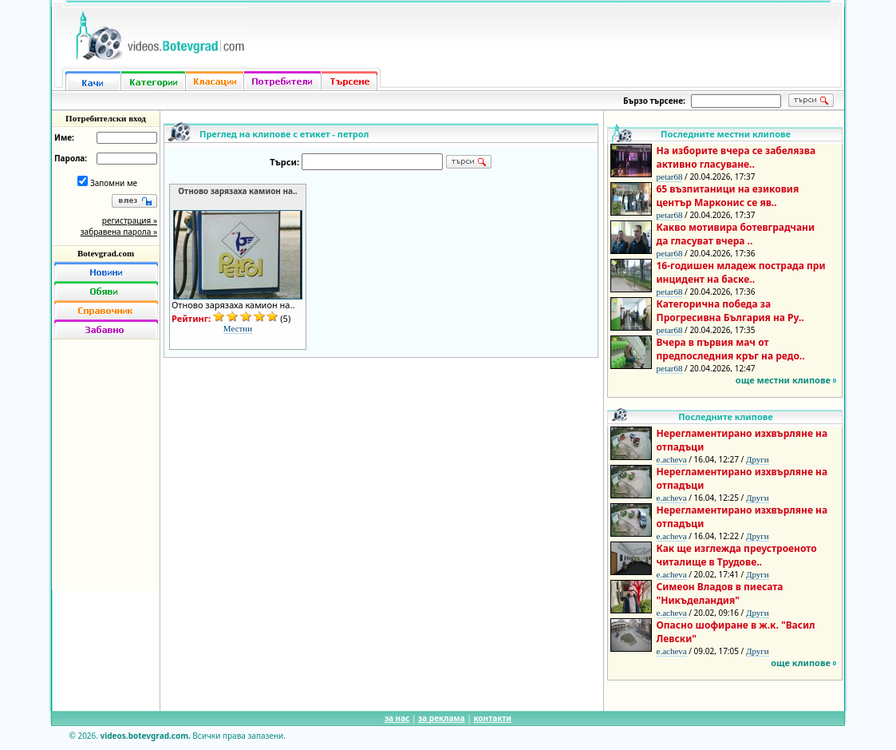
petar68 (670, 176)
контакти (492, 718)
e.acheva (672, 459)
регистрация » (129, 220)
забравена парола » (119, 231)
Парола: (70, 158)
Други (757, 459)
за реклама (441, 718)
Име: (64, 137)
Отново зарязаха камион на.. (237, 190)
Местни (237, 328)
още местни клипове (783, 380)
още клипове (801, 663)
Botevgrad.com (105, 253)
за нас (397, 718)
